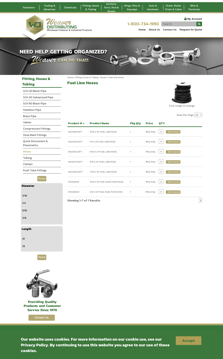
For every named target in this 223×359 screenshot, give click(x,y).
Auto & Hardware (153, 7)
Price (150, 123)
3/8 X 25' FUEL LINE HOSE (103, 161)
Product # (76, 123)
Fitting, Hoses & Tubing (91, 7)
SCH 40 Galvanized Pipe (38, 97)
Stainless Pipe (32, 110)
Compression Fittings (36, 129)
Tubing (27, 158)
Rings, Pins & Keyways (132, 7)
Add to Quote (173, 131)
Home (142, 29)
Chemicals (70, 7)
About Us (154, 29)
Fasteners (29, 7)
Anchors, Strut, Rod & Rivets (111, 7)
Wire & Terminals (194, 7)
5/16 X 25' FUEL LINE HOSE (103, 151)
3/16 (24, 195)
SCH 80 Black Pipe (34, 103)
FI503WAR (73, 182)
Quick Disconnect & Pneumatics (35, 143)
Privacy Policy (34, 345)
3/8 (24, 218)
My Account (194, 19)
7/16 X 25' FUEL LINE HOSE (103, 171)
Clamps (28, 164)
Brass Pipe (29, 116)
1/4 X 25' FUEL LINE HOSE (102, 141)
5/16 (24, 210)
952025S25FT (75, 141)
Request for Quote (191, 29)
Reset (41, 178)
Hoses (103, 77)
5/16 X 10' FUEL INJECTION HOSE (106, 182)
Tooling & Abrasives (49, 7)
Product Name (100, 123)
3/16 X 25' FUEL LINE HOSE (103, 131)
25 (23, 246)
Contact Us (170, 29)
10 (23, 239)
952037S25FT (75, 161)
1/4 (24, 203)
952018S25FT (75, 131)
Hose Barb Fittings (35, 135)
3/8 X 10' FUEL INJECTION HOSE (106, 192)
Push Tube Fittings (35, 170)
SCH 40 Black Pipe (34, 91)
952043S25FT (75, 171)
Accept (188, 340)
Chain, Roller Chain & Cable (173, 7)
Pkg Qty (136, 123)
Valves (27, 122)
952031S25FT (75, 151)
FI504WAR (73, 192)
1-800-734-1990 (143, 24)
